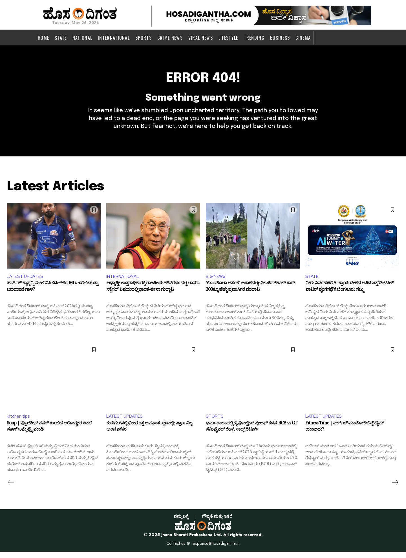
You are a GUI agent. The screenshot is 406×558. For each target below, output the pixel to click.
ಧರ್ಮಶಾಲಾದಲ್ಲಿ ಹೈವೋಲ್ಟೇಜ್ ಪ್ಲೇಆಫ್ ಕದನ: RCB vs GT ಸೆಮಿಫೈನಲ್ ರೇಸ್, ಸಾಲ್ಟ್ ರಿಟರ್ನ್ (251, 433)
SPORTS (215, 422)
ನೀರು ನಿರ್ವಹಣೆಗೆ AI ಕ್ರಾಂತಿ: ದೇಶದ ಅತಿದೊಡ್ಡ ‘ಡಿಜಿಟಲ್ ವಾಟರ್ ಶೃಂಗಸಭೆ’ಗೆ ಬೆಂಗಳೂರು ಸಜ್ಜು (349, 293)
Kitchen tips (19, 422)
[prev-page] (11, 488)
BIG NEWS (216, 281)
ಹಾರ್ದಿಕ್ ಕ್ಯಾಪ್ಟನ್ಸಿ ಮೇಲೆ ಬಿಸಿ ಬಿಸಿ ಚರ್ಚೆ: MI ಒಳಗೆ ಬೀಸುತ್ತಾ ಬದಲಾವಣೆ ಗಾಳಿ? (52, 293)
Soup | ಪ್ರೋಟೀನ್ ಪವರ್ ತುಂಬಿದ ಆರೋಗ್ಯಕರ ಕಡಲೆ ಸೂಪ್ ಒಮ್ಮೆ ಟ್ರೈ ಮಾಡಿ (49, 433)
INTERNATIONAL (123, 281)
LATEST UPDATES (25, 281)
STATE (312, 281)
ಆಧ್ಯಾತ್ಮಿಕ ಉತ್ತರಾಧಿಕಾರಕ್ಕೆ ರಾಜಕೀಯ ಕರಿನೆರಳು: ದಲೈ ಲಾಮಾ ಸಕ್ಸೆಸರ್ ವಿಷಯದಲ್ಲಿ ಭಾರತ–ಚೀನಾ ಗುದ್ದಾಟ (152, 293)
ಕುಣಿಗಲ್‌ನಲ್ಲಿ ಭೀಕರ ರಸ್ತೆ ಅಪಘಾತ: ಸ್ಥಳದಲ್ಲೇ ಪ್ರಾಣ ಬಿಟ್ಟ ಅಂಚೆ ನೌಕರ (149, 433)
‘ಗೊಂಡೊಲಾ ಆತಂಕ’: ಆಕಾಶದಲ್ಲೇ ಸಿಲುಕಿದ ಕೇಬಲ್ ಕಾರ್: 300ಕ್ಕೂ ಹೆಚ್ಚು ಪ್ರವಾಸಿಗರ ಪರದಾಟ (250, 293)
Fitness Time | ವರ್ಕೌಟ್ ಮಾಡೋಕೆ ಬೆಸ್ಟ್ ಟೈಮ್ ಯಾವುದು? (344, 433)
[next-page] (394, 488)
